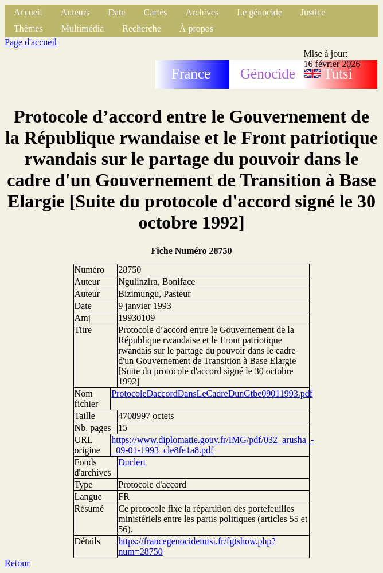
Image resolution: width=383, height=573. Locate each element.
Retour (17, 563)
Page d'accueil (31, 42)
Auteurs (75, 12)
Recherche (141, 28)
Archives (201, 12)
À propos (196, 28)
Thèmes (28, 28)
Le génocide (259, 12)
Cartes (155, 12)
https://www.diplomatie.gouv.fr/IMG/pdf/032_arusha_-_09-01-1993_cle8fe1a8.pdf (212, 445)
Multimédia (82, 28)
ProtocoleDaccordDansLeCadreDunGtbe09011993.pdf (211, 393)
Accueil (28, 12)
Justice (313, 12)
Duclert (132, 462)
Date (116, 12)
